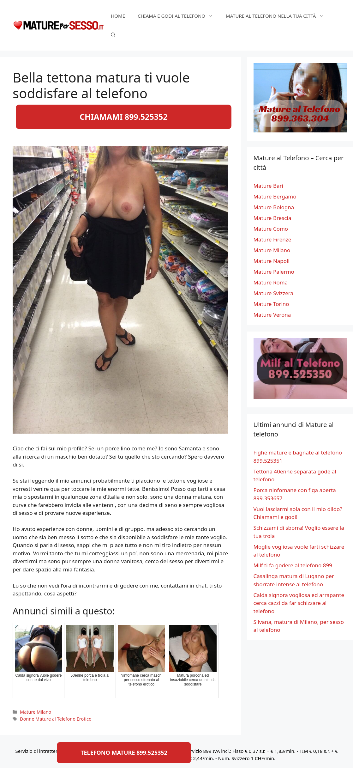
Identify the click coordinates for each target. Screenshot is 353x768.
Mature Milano (35, 712)
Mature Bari (268, 185)
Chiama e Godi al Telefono (178, 15)
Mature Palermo (274, 271)
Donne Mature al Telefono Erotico (56, 719)
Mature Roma (271, 282)
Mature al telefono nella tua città (278, 15)
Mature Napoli (272, 261)
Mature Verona (272, 314)
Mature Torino (271, 304)
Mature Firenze (272, 239)
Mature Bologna (274, 207)
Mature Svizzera (273, 293)
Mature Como (271, 228)
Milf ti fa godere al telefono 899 (293, 565)
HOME (118, 16)
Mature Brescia (272, 218)
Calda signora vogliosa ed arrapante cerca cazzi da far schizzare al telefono (299, 603)
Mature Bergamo (275, 196)
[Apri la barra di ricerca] (113, 34)
